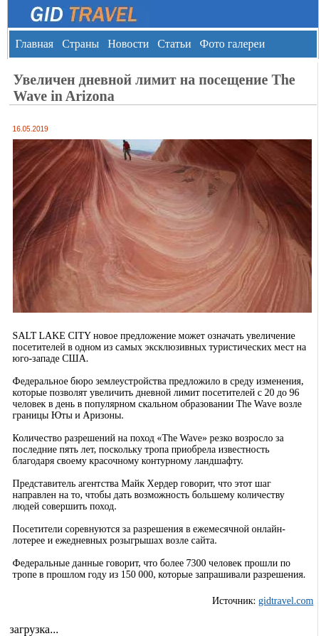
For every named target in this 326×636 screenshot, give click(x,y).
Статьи (174, 44)
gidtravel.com (285, 600)
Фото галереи (232, 44)
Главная (34, 44)
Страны (80, 44)
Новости (128, 44)
